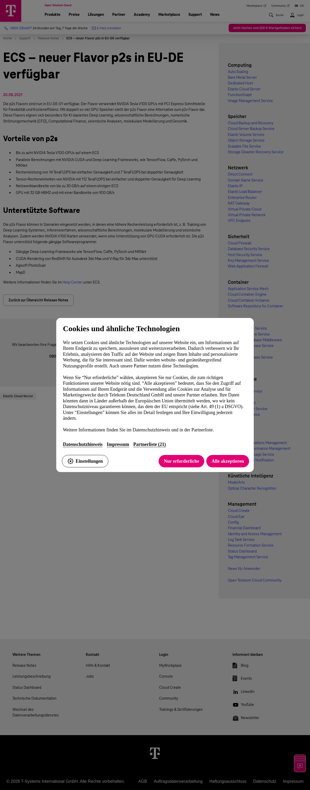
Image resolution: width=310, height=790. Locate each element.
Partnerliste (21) (149, 444)
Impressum (118, 444)
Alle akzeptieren (228, 461)
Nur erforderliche (181, 461)
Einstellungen (85, 461)
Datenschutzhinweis (83, 444)
